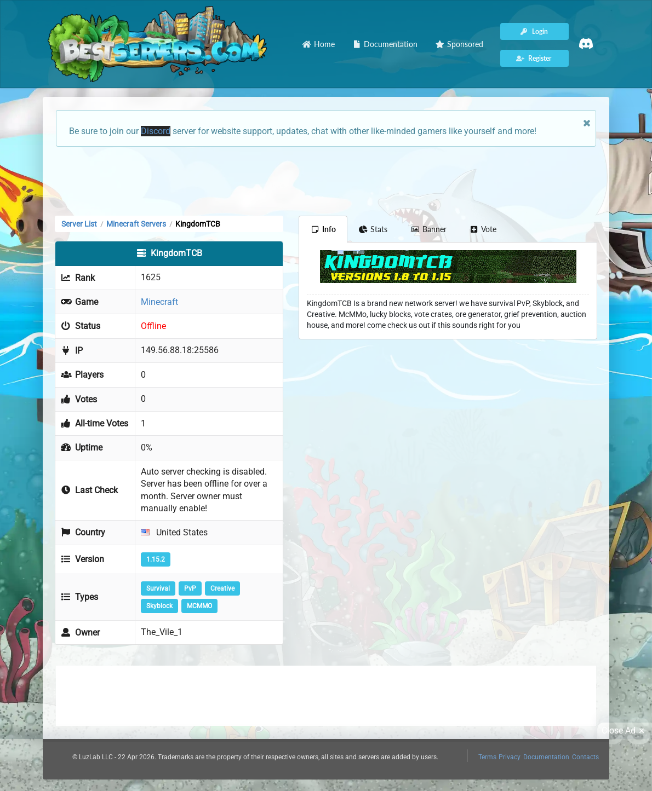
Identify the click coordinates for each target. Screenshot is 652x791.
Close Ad (625, 731)
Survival (158, 588)
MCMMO (199, 606)
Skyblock (159, 606)
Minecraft (159, 302)
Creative (222, 588)
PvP (190, 588)
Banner (428, 229)
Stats (373, 229)
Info (323, 229)
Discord (155, 131)
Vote (483, 229)
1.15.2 (155, 559)
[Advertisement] (326, 180)
